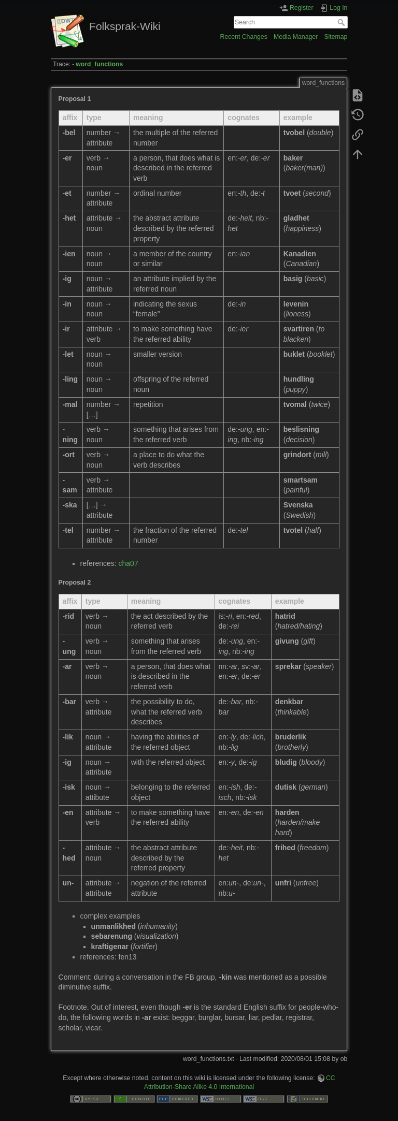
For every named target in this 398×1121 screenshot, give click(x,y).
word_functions (99, 64)
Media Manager (296, 36)
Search (342, 22)
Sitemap (335, 36)
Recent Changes (243, 36)
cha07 (128, 563)
